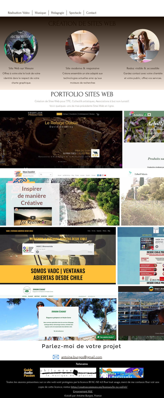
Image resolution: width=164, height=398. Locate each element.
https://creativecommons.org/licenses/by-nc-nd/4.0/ (99, 386)
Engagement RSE (83, 391)
